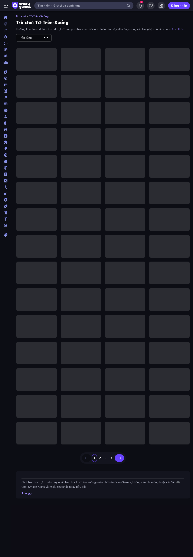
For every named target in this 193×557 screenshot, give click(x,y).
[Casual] (5, 116)
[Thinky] (5, 212)
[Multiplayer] (5, 56)
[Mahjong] (5, 174)
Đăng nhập (179, 6)
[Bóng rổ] (5, 110)
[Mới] (5, 30)
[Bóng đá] (5, 104)
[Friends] (161, 5)
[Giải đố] (5, 142)
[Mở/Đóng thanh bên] (6, 5)
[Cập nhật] (5, 43)
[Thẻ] (5, 235)
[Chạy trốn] (5, 123)
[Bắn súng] (5, 78)
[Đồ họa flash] (5, 136)
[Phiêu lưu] (5, 200)
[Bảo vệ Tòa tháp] (5, 91)
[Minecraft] (5, 180)
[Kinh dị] (5, 161)
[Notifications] (140, 5)
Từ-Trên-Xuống (39, 16)
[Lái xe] (5, 168)
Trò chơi (21, 16)
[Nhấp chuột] (5, 193)
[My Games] (151, 5)
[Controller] (5, 129)
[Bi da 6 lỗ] (5, 97)
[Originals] (5, 49)
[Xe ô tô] (5, 225)
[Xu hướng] (5, 36)
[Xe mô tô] (5, 219)
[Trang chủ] (5, 17)
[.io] (5, 155)
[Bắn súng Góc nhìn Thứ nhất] (5, 84)
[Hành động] (5, 148)
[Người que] (5, 187)
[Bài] (5, 72)
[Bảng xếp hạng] (5, 62)
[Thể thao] (5, 206)
